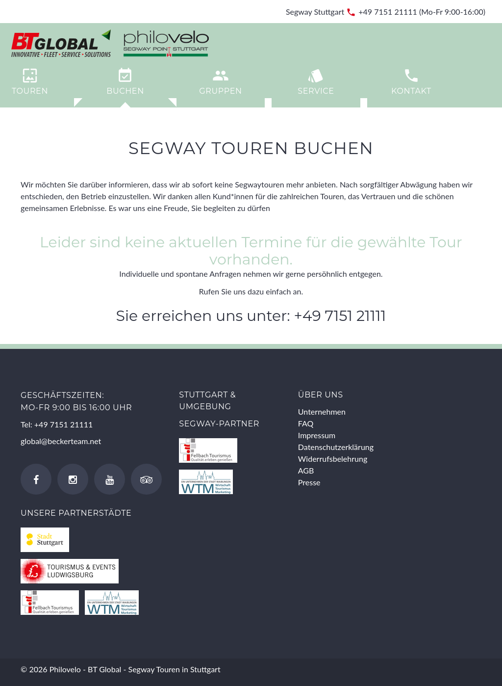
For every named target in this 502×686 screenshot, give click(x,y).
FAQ (305, 423)
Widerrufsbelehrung (332, 458)
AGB (306, 470)
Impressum (316, 435)
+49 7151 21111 (387, 11)
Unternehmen (322, 411)
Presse (309, 482)
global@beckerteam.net (61, 441)
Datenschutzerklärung (336, 446)
